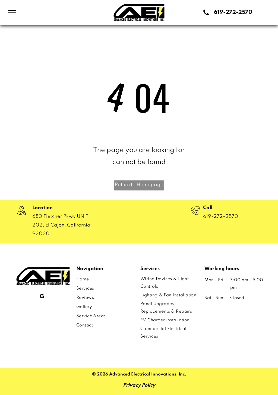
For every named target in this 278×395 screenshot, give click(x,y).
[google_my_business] (42, 297)
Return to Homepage (139, 184)
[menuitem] (103, 279)
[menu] (12, 13)
